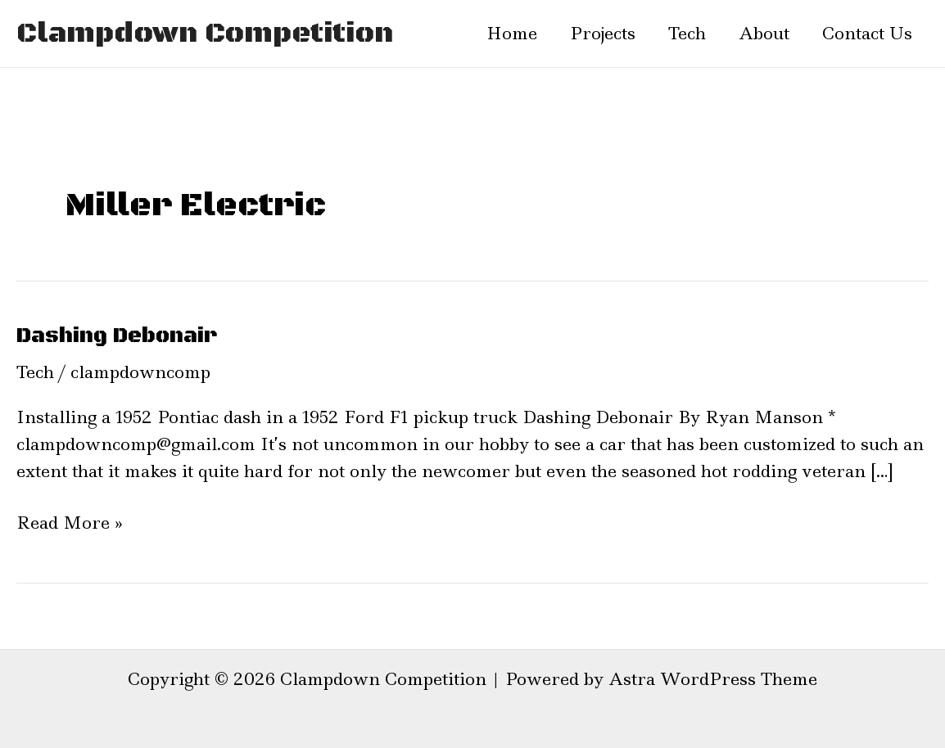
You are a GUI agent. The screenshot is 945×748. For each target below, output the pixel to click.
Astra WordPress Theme (712, 679)
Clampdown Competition (204, 34)
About (764, 33)
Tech (687, 33)
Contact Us (867, 33)
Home (511, 33)
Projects (602, 33)
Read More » (69, 522)
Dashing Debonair (116, 335)
